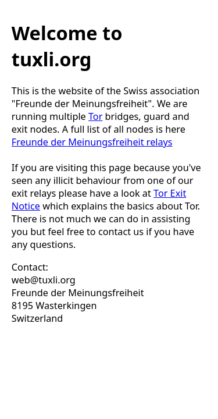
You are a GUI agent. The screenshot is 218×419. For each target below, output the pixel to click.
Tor (95, 116)
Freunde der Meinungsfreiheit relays (92, 142)
